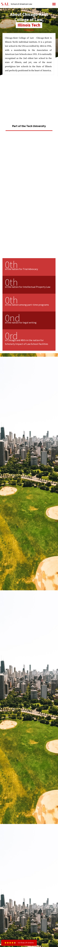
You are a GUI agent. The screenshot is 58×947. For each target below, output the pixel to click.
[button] (54, 4)
